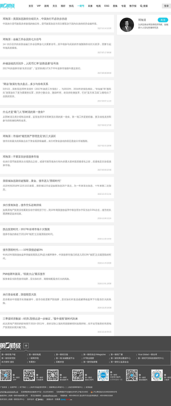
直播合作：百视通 (53, 399)
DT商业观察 (88, 358)
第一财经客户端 (8, 354)
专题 (123, 6)
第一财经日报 (62, 354)
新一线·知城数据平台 (65, 358)
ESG (106, 6)
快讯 (71, 6)
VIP (39, 6)
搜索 (145, 6)
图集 (115, 6)
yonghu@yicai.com (50, 396)
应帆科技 (60, 362)
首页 (31, 6)
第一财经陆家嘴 (90, 362)
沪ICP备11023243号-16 (9, 392)
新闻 (46, 6)
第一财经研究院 (8, 358)
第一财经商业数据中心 (121, 358)
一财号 (80, 6)
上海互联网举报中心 (75, 387)
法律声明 (13, 387)
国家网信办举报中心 (57, 387)
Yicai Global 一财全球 (147, 354)
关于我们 (23, 387)
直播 (90, 6)
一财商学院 (34, 358)
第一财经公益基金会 (120, 362)
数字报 (133, 6)
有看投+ (32, 362)
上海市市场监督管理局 (37, 387)
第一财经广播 (117, 354)
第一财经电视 (35, 354)
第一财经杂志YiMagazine (94, 354)
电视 (98, 6)
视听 (63, 6)
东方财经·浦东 (7, 362)
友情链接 (89, 387)
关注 (55, 6)
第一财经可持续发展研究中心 (151, 358)
